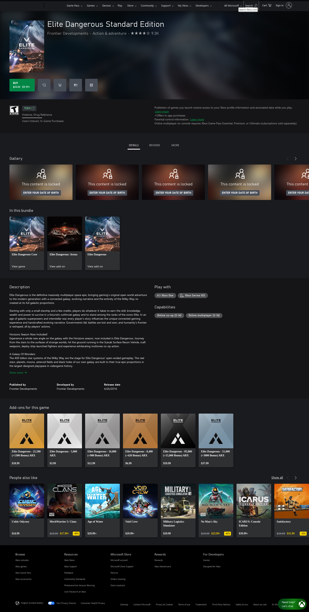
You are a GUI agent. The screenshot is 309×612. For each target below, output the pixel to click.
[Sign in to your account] (283, 5)
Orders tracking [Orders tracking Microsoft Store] (118, 579)
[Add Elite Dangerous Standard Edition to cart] (60, 85)
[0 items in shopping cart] (266, 5)
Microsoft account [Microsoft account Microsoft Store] (119, 560)
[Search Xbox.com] (251, 5)
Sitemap (124, 604)
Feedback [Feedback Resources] (68, 572)
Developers (202, 5)
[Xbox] (55, 5)
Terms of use (184, 604)
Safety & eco (242, 604)
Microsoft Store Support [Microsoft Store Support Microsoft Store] (122, 566)
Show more (18, 372)
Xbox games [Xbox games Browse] (21, 566)
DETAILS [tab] (134, 145)
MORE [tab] (175, 145)
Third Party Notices (221, 604)
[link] (26, 243)
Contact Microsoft (142, 604)
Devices (106, 5)
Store (130, 5)
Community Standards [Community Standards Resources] (74, 579)
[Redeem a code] (91, 85)
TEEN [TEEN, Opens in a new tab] (29, 108)
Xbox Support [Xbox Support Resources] (70, 566)
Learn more (162, 111)
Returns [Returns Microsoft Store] (114, 572)
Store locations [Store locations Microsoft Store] (118, 585)
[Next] (296, 158)
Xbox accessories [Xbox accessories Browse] (23, 579)
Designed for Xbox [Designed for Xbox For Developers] (212, 566)
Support (165, 5)
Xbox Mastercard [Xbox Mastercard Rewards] (162, 566)
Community (147, 5)
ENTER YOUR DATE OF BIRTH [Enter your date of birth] (41, 193)
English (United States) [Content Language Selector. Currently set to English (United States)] (32, 603)
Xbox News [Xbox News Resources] (69, 560)
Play (120, 5)
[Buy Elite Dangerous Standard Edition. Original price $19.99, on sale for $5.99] (22, 85)
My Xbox (183, 5)
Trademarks (201, 604)
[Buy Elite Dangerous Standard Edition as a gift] (75, 85)
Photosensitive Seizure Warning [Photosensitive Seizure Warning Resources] (79, 585)
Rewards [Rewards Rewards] (158, 560)
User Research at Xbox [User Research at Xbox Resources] (75, 591)
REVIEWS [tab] (154, 145)
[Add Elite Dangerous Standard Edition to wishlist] (44, 85)
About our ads (260, 604)
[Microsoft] (28, 5)
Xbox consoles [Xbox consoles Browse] (22, 560)
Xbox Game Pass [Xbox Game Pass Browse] (23, 572)
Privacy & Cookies (164, 604)
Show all (277, 477)
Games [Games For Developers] (206, 560)
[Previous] (288, 158)
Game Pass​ (73, 5)
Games (91, 5)
